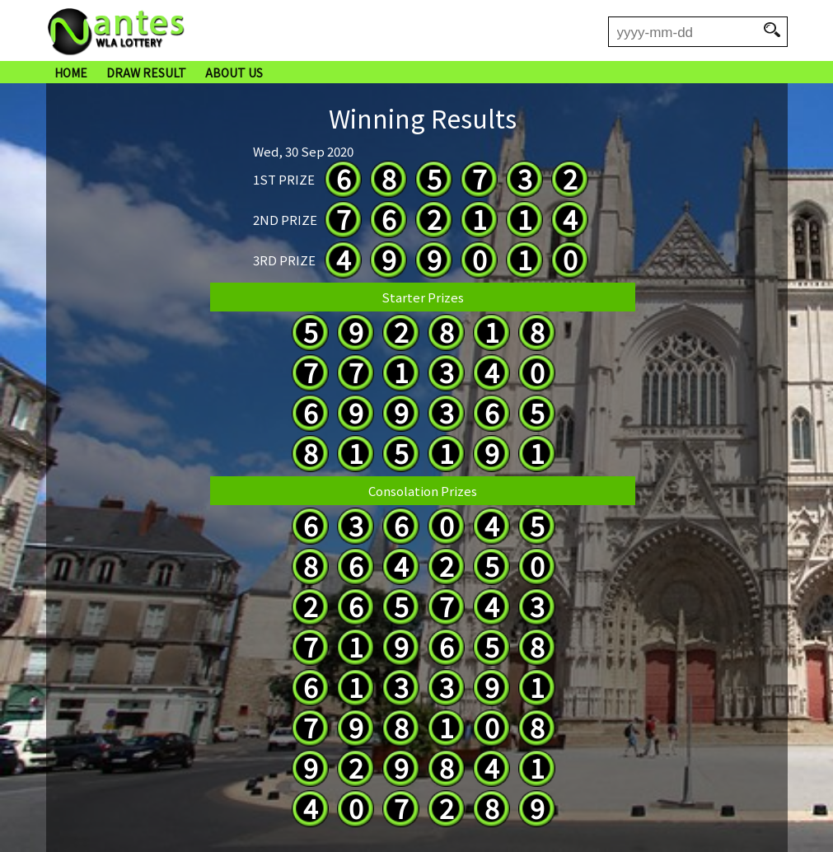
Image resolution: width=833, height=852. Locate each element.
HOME (70, 72)
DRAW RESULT (146, 72)
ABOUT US (234, 72)
